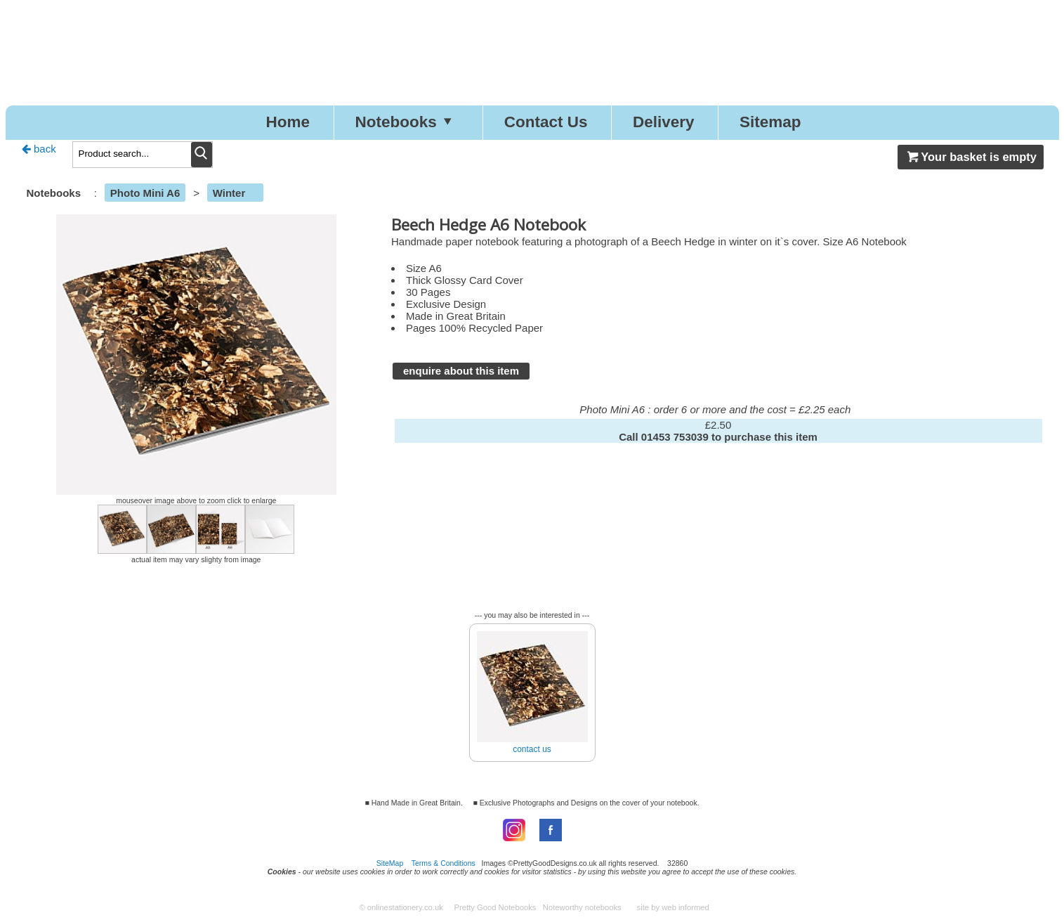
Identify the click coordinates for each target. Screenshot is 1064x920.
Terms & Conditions (443, 863)
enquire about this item (461, 371)
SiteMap (390, 863)
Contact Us (546, 122)
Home (287, 122)
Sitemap (770, 122)
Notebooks (407, 122)
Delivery (664, 122)
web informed (685, 907)
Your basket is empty (971, 156)
